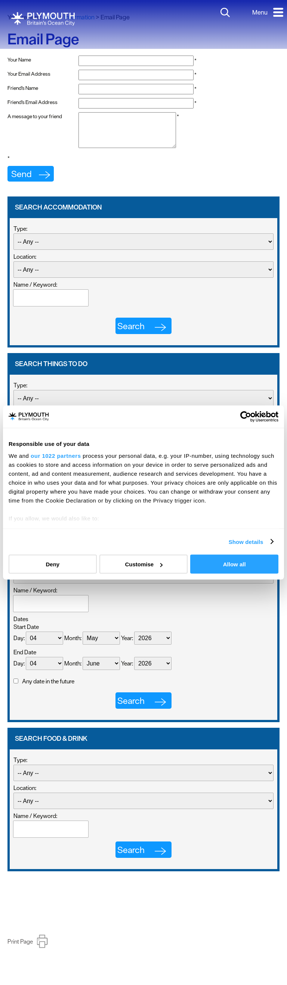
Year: (127, 644)
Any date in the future (48, 688)
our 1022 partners (56, 455)
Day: (19, 644)
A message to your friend (34, 116)
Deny (52, 564)
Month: (72, 644)
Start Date (26, 633)
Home (50, 17)
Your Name (19, 59)
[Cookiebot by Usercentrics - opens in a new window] (245, 416)
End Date (24, 659)
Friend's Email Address (32, 102)
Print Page (20, 948)
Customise (144, 564)
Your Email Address (28, 73)
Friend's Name (22, 88)
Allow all (234, 564)
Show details (246, 541)
